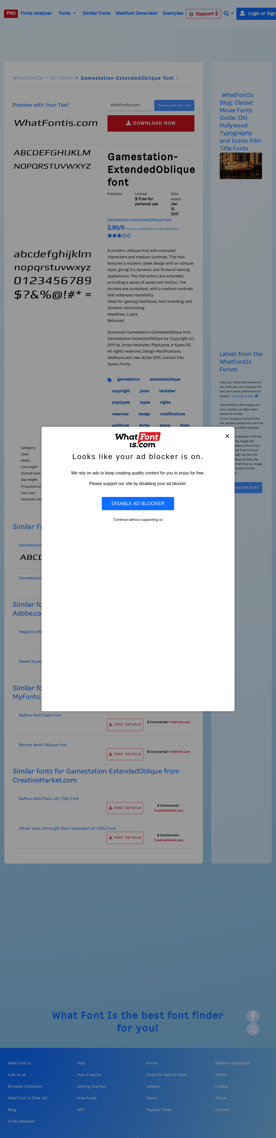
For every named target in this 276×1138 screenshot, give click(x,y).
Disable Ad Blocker (137, 503)
